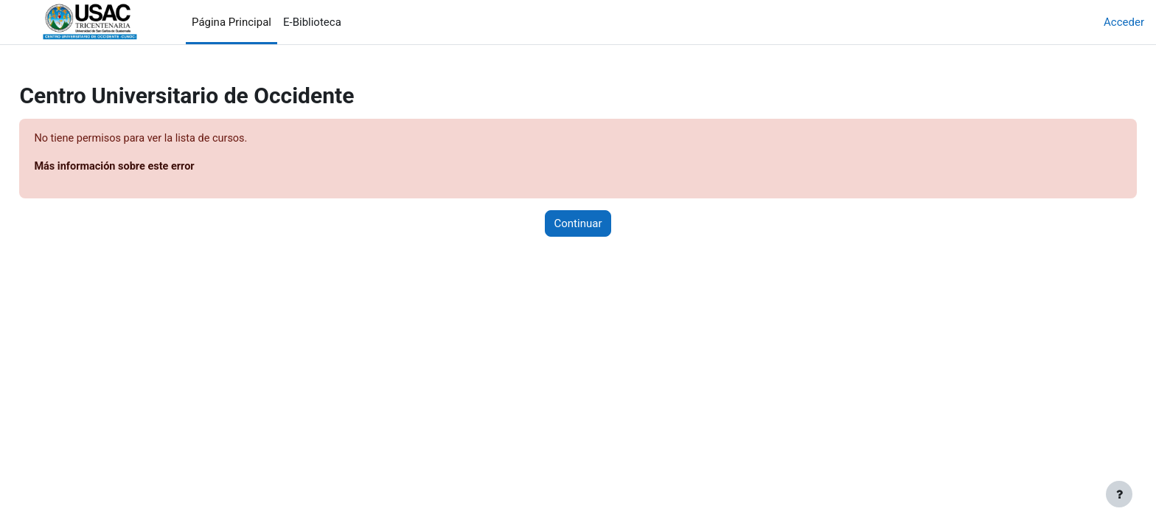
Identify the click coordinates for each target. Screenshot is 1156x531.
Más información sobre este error (150, 167)
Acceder (1124, 22)
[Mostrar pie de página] (1119, 494)
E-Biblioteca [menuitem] (312, 22)
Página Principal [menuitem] (231, 22)
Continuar (578, 224)
